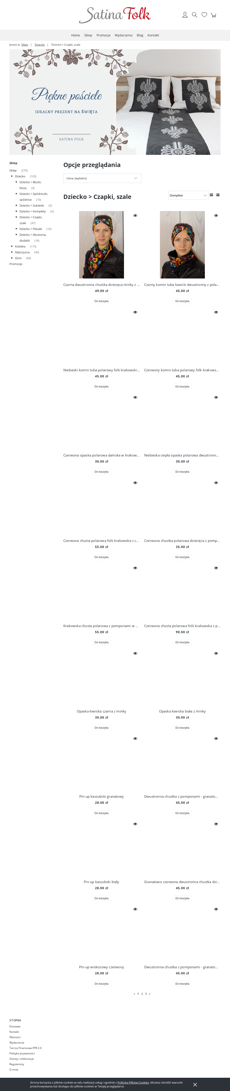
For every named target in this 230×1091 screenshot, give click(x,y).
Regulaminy (16, 1064)
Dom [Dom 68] (18, 258)
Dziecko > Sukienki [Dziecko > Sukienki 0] (32, 205)
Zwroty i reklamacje (21, 1059)
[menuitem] (75, 35)
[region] (115, 102)
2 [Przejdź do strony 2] (142, 994)
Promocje (15, 264)
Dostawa (14, 1026)
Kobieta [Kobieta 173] (20, 246)
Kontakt (14, 1032)
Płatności (15, 1037)
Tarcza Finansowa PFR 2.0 (25, 1048)
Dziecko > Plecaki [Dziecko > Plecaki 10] (31, 229)
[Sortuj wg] (188, 195)
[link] (115, 102)
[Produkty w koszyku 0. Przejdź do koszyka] (214, 18)
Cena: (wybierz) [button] (76, 178)
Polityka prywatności (22, 1053)
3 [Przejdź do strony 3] (146, 994)
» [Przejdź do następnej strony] (149, 994)
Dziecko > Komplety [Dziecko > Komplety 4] (33, 211)
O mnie (13, 1069)
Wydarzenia (16, 1042)
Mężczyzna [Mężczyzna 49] (22, 252)
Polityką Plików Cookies (133, 1082)
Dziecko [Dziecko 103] (20, 176)
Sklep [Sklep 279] (13, 170)
